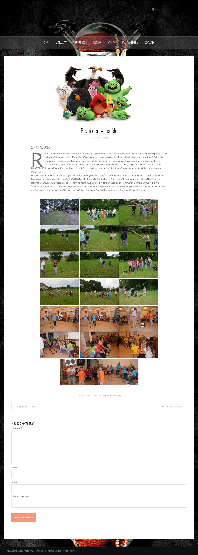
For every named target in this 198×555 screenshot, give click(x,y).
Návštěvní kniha (130, 42)
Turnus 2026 (80, 42)
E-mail (15, 481)
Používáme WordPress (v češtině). (23, 550)
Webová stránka (20, 496)
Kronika (97, 42)
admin (105, 137)
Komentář (17, 428)
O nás (47, 42)
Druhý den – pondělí (172, 406)
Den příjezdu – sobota (27, 406)
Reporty (117, 395)
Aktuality (61, 42)
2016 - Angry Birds (102, 395)
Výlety (111, 42)
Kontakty (149, 42)
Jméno (15, 467)
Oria (53, 550)
